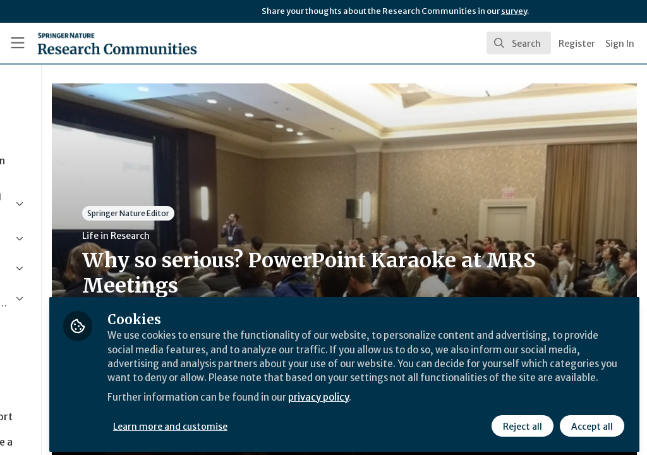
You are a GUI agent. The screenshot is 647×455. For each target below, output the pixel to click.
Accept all (591, 421)
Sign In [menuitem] (619, 43)
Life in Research (236, 235)
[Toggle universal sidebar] (17, 43)
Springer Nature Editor (248, 213)
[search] (519, 43)
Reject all (521, 421)
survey (514, 11)
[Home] (95, 43)
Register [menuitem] (577, 43)
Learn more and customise (291, 421)
